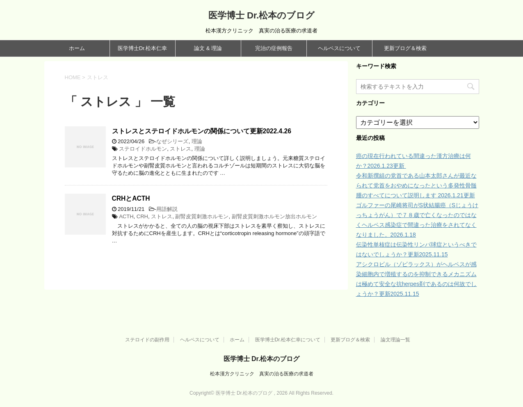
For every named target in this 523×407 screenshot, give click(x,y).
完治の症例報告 (273, 48)
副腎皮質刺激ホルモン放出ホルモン (274, 216)
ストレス (180, 149)
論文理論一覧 (395, 340)
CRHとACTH (131, 198)
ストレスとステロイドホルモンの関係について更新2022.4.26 (201, 131)
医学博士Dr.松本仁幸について (287, 340)
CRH (142, 216)
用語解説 (167, 209)
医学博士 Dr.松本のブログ (261, 15)
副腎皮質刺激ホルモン (201, 216)
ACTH (126, 216)
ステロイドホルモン (143, 149)
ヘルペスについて (339, 48)
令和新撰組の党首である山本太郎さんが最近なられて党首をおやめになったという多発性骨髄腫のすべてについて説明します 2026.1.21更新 (416, 185)
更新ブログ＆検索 (405, 48)
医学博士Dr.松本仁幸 (142, 48)
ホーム (77, 48)
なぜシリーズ (172, 141)
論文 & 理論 (208, 48)
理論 (197, 141)
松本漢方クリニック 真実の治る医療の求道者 (261, 374)
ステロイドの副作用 (147, 340)
